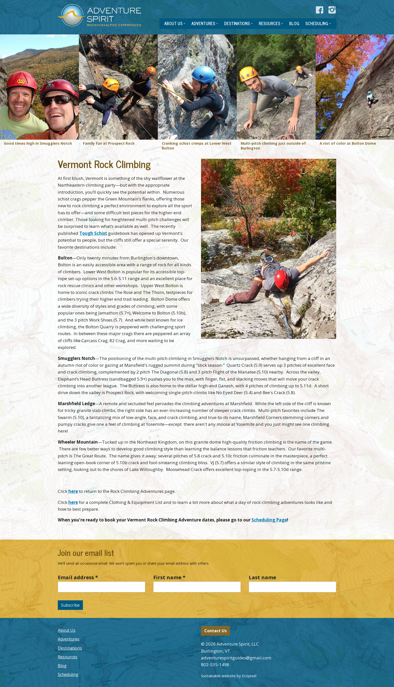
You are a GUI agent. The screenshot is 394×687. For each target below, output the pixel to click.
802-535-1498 (215, 664)
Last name (262, 577)
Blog (62, 665)
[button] (174, 23)
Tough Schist (93, 233)
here (73, 491)
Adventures (68, 639)
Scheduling (68, 674)
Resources (67, 657)
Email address (78, 577)
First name (169, 577)
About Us (66, 630)
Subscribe (70, 605)
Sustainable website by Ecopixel (228, 675)
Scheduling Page (269, 520)
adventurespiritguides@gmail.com (236, 658)
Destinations (70, 648)
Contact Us (215, 630)
